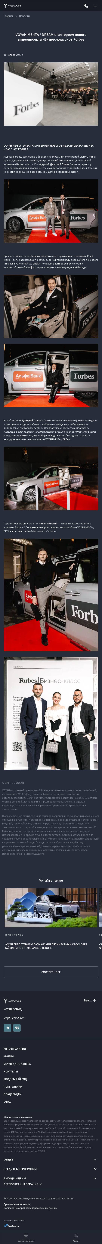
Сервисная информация (21, 1184)
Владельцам (12, 1094)
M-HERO (9, 1056)
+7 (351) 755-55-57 (14, 1018)
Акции (76, 1237)
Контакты (11, 1071)
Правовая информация (17, 1204)
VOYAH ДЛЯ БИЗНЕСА (17, 1064)
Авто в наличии (15, 1049)
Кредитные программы (20, 1169)
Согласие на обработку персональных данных (30, 1208)
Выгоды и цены (15, 1178)
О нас (7, 1101)
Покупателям (13, 1086)
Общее (8, 1159)
